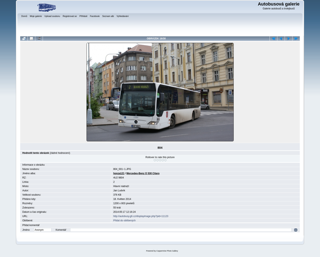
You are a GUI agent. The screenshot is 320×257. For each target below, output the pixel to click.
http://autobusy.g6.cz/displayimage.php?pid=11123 (140, 216)
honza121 (118, 173)
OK (295, 230)
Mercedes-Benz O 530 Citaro (143, 173)
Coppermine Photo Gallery (167, 251)
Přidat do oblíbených (124, 220)
